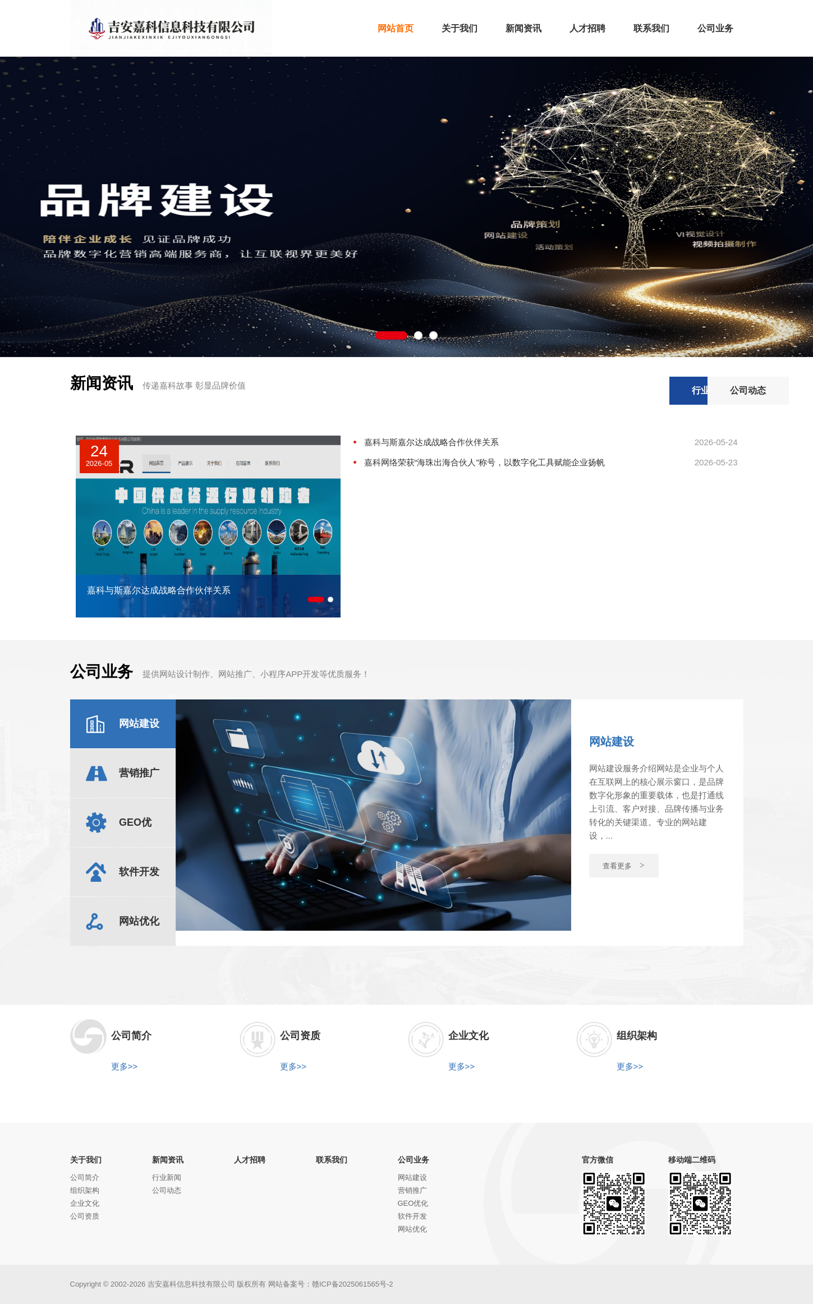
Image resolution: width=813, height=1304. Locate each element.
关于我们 (86, 1159)
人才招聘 (249, 1159)
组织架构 (84, 1190)
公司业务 (413, 1159)
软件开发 (412, 1216)
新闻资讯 (167, 1159)
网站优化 (412, 1229)
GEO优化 (413, 1203)
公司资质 (84, 1216)
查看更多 (624, 865)
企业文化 (84, 1203)
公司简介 (84, 1177)
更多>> (124, 1066)
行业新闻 (615, 390)
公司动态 (701, 390)
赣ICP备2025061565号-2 (352, 1284)
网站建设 (412, 1177)
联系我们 (331, 1159)
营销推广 (412, 1190)
